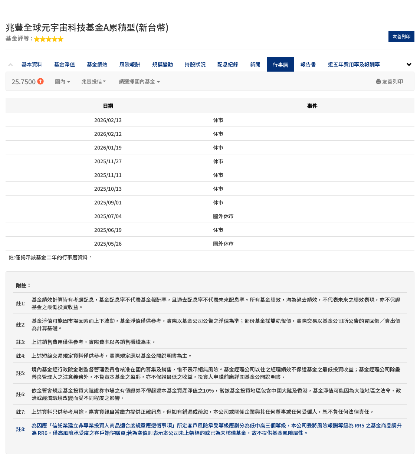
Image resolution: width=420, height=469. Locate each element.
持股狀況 (195, 64)
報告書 (308, 64)
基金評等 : (34, 38)
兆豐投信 (93, 81)
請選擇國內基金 (139, 81)
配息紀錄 (227, 64)
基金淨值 (64, 64)
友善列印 (401, 36)
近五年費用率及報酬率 (354, 64)
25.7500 (28, 81)
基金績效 (97, 64)
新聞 (255, 64)
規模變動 (162, 64)
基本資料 (32, 64)
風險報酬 (129, 64)
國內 (62, 81)
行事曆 (280, 64)
